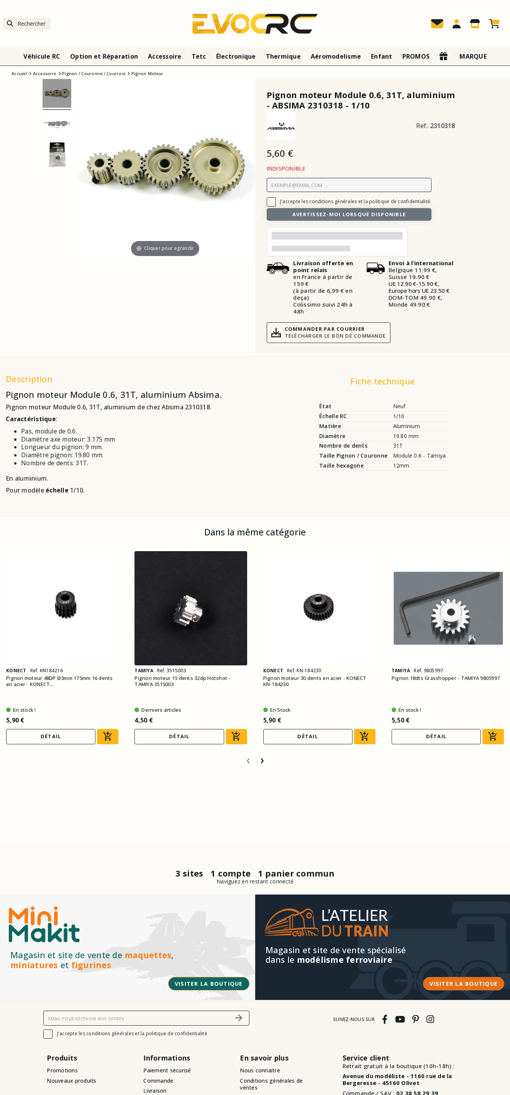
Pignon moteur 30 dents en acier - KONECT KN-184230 (315, 681)
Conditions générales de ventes (271, 1084)
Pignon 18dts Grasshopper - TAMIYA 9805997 (446, 678)
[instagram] (430, 1019)
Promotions (62, 1070)
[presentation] (248, 758)
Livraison (154, 1090)
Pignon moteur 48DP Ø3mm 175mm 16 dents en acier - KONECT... (59, 681)
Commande (158, 1080)
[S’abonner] (239, 1018)
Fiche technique (382, 381)
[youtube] (399, 1019)
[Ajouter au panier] (107, 736)
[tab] (383, 383)
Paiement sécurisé (167, 1070)
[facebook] (385, 1019)
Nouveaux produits (71, 1080)
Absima (173, 407)
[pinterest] (416, 1019)
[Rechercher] (27, 24)
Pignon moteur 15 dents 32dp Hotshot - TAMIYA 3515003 (182, 681)
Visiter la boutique (209, 983)
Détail (51, 736)
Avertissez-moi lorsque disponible (349, 214)
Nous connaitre (260, 1070)
